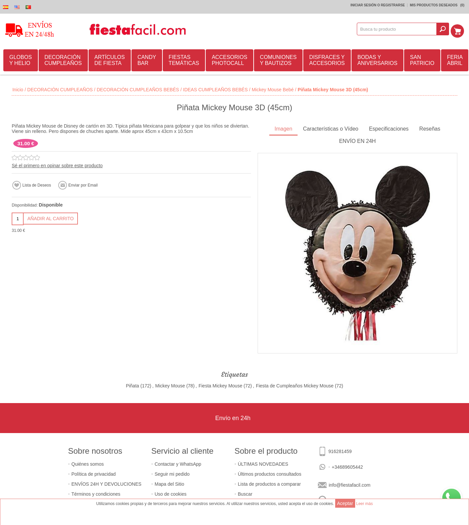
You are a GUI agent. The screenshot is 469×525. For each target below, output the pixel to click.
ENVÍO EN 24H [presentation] (357, 140)
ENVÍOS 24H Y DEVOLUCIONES (106, 483)
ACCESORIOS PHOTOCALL (229, 59)
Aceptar (345, 503)
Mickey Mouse (170, 384)
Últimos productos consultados (270, 473)
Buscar (245, 493)
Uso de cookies (171, 493)
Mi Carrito (459, 29)
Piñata (132, 384)
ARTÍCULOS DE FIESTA (110, 59)
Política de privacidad (94, 473)
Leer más (364, 503)
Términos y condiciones (96, 493)
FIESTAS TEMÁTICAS (184, 59)
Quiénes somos (88, 463)
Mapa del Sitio (169, 483)
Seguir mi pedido (172, 473)
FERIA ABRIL (455, 59)
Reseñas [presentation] (429, 128)
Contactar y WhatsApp (178, 463)
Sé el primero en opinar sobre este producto (57, 164)
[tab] (283, 128)
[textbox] (399, 29)
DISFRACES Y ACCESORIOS (327, 59)
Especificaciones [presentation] (388, 128)
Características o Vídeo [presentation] (330, 128)
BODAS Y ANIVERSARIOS (377, 59)
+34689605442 (347, 466)
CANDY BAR (146, 59)
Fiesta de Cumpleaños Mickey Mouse (295, 384)
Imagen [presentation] (283, 128)
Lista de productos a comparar (269, 483)
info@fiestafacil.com (349, 484)
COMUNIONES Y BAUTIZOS (278, 59)
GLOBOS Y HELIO (20, 59)
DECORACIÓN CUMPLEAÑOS (63, 59)
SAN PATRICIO (422, 59)
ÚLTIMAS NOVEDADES (263, 463)
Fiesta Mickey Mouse (220, 384)
